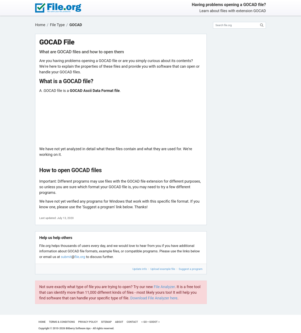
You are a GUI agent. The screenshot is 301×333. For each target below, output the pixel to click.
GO (145, 321)
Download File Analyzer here (153, 298)
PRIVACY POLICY (88, 321)
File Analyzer (164, 287)
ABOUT (119, 321)
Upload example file (162, 269)
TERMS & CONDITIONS (62, 321)
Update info (140, 269)
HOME (42, 321)
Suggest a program (191, 269)
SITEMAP (106, 321)
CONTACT (132, 321)
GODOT (153, 321)
